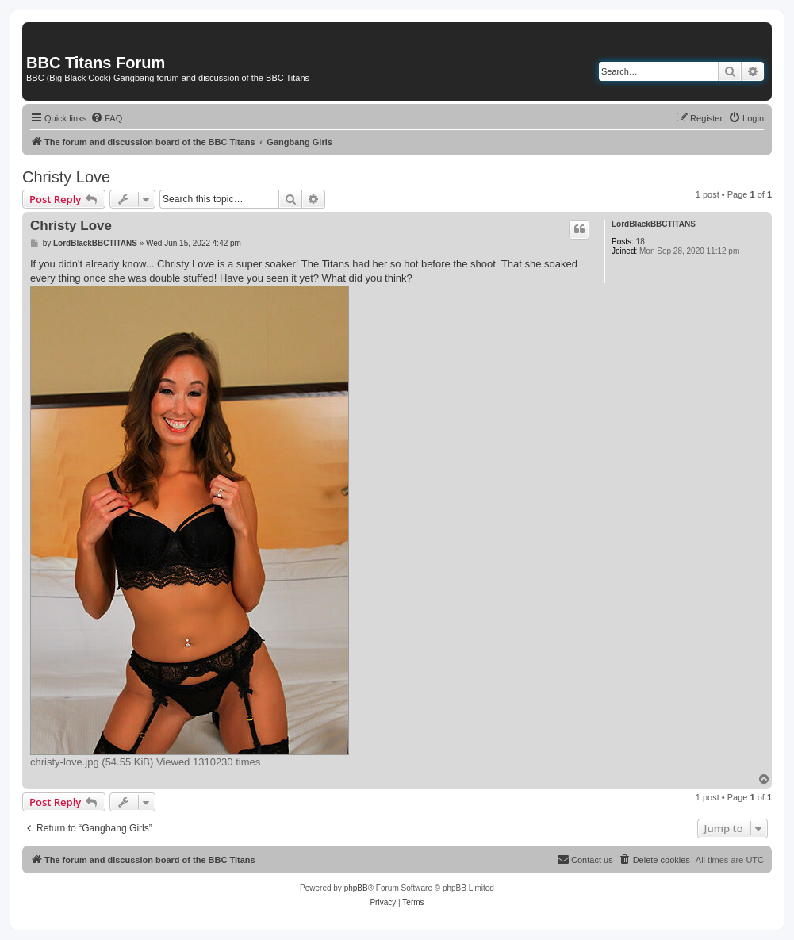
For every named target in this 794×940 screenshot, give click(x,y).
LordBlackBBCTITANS (654, 224)
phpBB (356, 888)
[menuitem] (106, 118)
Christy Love (66, 177)
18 (640, 241)
